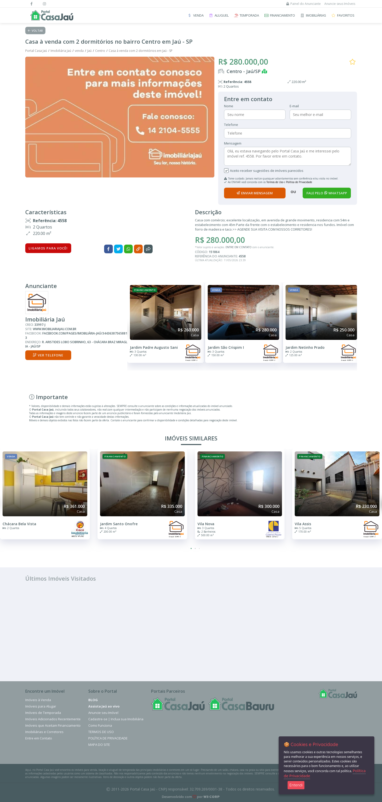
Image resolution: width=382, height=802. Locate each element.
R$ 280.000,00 (243, 61)
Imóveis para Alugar (40, 706)
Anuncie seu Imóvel (103, 712)
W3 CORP (211, 796)
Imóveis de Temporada (43, 712)
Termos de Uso (274, 182)
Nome (228, 106)
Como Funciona (100, 725)
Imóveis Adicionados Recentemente (53, 719)
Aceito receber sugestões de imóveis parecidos (266, 170)
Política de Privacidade (299, 182)
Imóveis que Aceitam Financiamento (53, 725)
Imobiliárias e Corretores (44, 731)
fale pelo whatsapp (326, 193)
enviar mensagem (255, 193)
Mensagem (232, 143)
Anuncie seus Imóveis (339, 4)
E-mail (294, 106)
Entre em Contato (38, 738)
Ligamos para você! (48, 248)
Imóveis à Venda (38, 700)
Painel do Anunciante (303, 4)
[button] (191, 548)
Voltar (35, 30)
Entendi (296, 785)
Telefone (231, 124)
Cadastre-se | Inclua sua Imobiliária (115, 719)
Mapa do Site (99, 744)
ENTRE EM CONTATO (239, 247)
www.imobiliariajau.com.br (54, 329)
